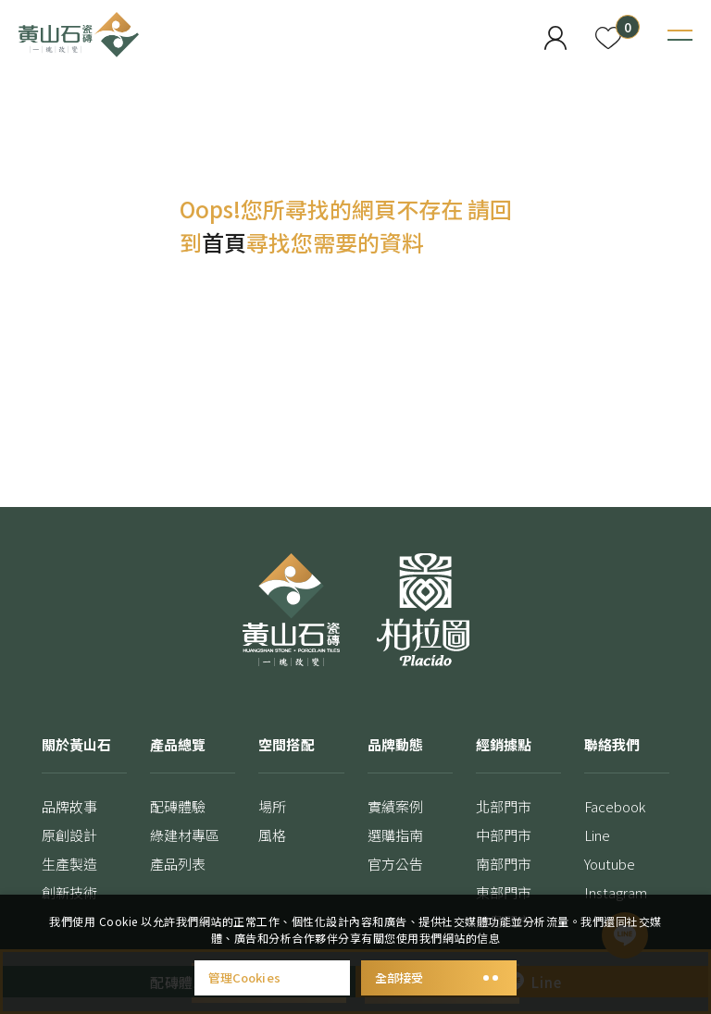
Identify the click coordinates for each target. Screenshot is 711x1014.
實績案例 (395, 806)
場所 (272, 806)
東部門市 (503, 892)
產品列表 (178, 863)
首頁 (224, 242)
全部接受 (439, 977)
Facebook (615, 806)
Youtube (610, 863)
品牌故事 (69, 806)
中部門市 (503, 835)
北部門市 (503, 806)
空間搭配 (286, 744)
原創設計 (69, 835)
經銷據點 (503, 744)
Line (597, 835)
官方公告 (395, 863)
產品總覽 (178, 744)
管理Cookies (272, 977)
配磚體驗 (178, 806)
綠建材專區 (184, 835)
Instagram (616, 892)
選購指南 (395, 835)
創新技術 (69, 892)
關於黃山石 (76, 744)
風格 (272, 835)
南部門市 (503, 863)
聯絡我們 (612, 744)
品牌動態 (395, 744)
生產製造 (69, 863)
